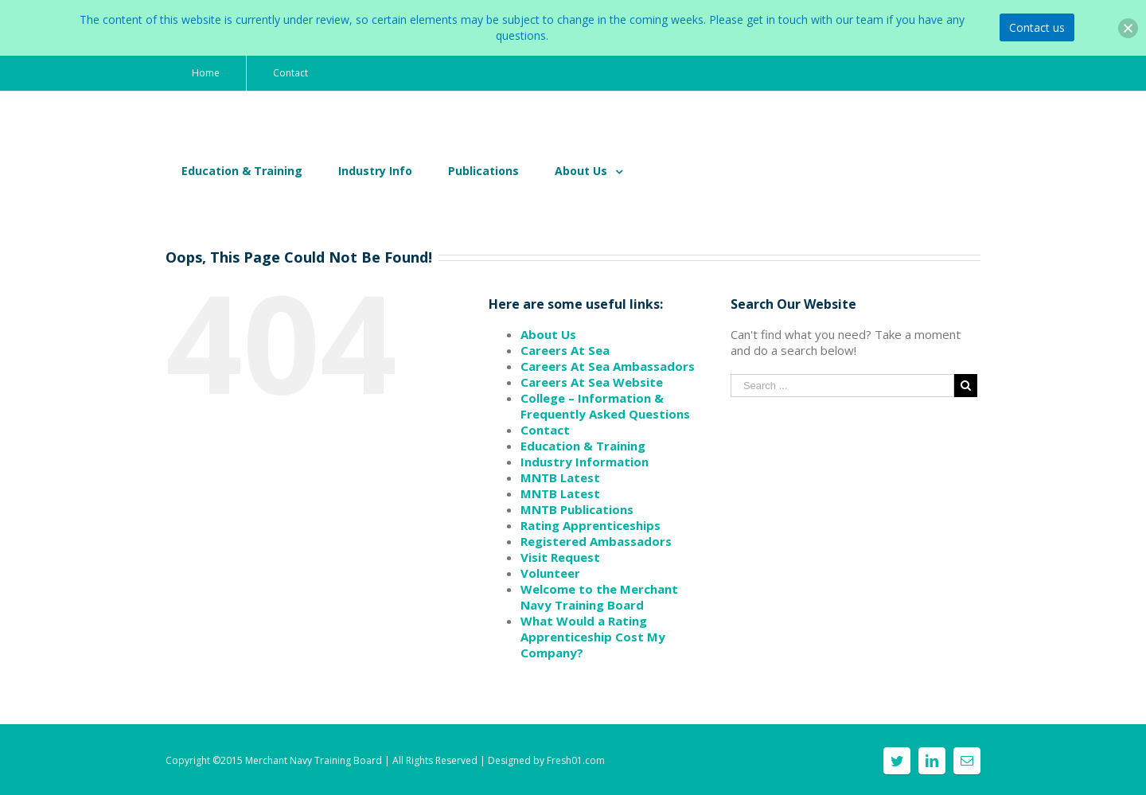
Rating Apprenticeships (590, 525)
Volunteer (550, 573)
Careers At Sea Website (591, 382)
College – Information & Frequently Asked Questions (605, 406)
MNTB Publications (576, 509)
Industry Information (584, 462)
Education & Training (582, 446)
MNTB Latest (560, 477)
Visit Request (560, 557)
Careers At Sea (565, 350)
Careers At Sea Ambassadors (607, 366)
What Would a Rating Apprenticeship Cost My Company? (592, 637)
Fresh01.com (576, 760)
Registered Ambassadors (596, 541)
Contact (545, 430)
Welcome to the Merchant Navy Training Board (599, 597)
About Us (548, 334)
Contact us (1037, 27)
